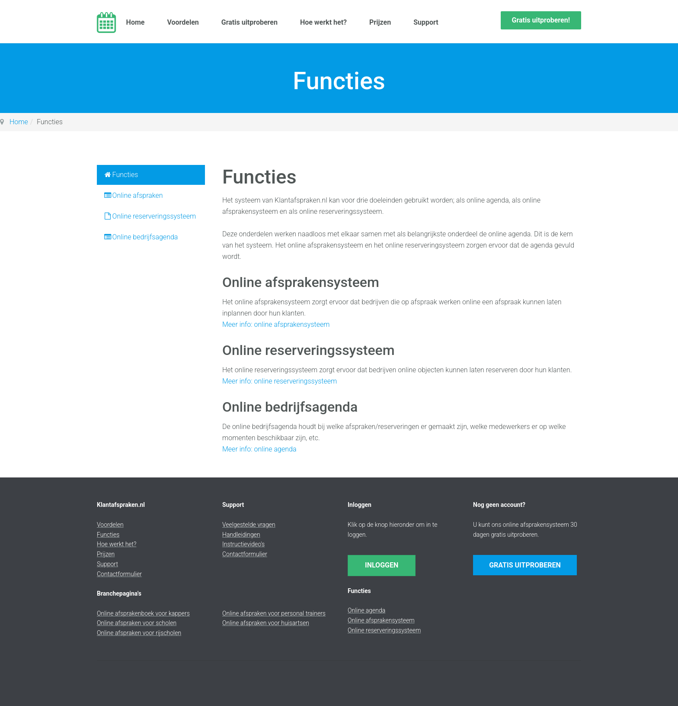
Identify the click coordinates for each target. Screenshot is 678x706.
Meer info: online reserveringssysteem (279, 381)
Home (137, 22)
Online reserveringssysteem (149, 216)
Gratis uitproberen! (541, 20)
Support (428, 22)
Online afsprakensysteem (381, 620)
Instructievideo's (243, 544)
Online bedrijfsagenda (140, 237)
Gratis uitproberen (251, 22)
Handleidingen (241, 534)
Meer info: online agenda (259, 449)
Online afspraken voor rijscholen (139, 632)
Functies (120, 175)
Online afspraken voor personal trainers (274, 613)
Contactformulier (119, 574)
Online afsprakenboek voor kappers (143, 613)
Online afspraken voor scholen (136, 622)
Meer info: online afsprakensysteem (275, 324)
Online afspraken (133, 195)
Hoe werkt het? (325, 22)
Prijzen (382, 22)
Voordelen (185, 22)
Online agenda (366, 610)
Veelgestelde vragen (248, 524)
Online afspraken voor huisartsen (265, 622)
